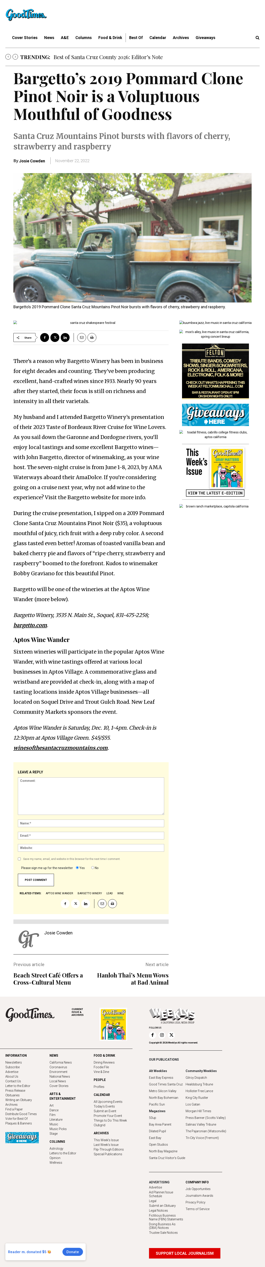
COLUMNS (57, 1141)
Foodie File (101, 1067)
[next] (15, 57)
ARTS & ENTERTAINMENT (63, 1096)
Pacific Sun (157, 1104)
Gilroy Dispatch (196, 1077)
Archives (11, 1104)
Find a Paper (14, 1109)
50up (152, 1118)
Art (52, 1105)
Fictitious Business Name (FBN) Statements (166, 1217)
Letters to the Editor (63, 1153)
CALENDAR (102, 1095)
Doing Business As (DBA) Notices (162, 1226)
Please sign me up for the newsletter (47, 868)
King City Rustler (197, 1097)
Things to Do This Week (110, 1120)
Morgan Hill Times (198, 1111)
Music (54, 1124)
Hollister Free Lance (199, 1091)
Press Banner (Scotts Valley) (206, 1118)
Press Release (15, 1090)
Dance (54, 1110)
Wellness (56, 1162)
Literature (56, 1119)
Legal (152, 1201)
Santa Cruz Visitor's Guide (167, 1158)
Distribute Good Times (21, 1114)
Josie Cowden (32, 161)
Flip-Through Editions (109, 1149)
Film (53, 1115)
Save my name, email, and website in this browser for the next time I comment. (71, 859)
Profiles (99, 1087)
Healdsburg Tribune (199, 1084)
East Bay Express (161, 1077)
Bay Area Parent (160, 1124)
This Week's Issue (106, 1140)
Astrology (56, 1148)
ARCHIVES (85, 1012)
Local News (58, 1081)
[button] (257, 38)
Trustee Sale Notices (163, 1232)
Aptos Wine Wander (59, 893)
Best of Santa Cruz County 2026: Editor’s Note (108, 56)
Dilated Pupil (157, 1131)
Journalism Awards (199, 1195)
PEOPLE (100, 1080)
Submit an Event (105, 1111)
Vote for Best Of (16, 1118)
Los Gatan (193, 1104)
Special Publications (108, 1154)
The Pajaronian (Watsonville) (206, 1131)
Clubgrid (99, 1125)
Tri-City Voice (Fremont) (202, 1138)
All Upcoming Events (108, 1101)
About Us (11, 1076)
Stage (54, 1133)
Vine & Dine (101, 1072)
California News (61, 1062)
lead (109, 893)
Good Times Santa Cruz (166, 1084)
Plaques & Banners (18, 1123)
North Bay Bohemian (163, 1097)
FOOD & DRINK (104, 1055)
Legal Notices (158, 1210)
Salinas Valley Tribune (201, 1124)
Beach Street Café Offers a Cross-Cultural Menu (48, 978)
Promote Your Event (108, 1116)
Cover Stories (59, 1086)
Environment (58, 1072)
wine (120, 893)
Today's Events (104, 1106)
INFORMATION (16, 1055)
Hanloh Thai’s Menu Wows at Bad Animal (133, 978)
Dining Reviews (104, 1062)
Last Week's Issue (106, 1145)
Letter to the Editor (17, 1086)
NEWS (54, 1055)
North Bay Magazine (163, 1151)
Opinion (55, 1158)
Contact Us (13, 1081)
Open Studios (158, 1144)
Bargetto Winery (90, 893)
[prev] (8, 57)
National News (60, 1076)
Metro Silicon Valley (162, 1091)
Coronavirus (58, 1067)
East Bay (155, 1138)
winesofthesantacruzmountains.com (60, 748)
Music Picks (58, 1129)
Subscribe (12, 1067)
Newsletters (13, 1062)
